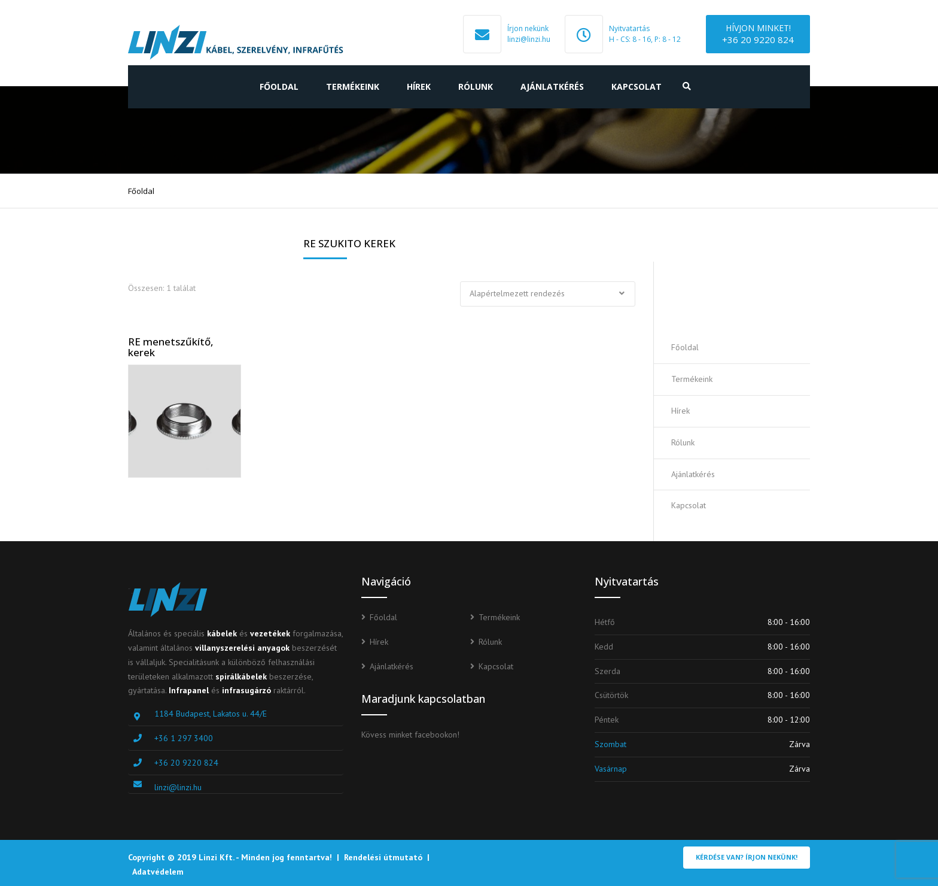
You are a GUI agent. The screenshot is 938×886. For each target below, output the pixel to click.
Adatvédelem (158, 871)
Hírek (419, 86)
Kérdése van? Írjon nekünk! (746, 856)
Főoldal (279, 86)
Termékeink (352, 86)
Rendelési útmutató (383, 857)
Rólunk (475, 86)
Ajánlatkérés (552, 86)
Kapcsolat (636, 86)
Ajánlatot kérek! (740, 296)
